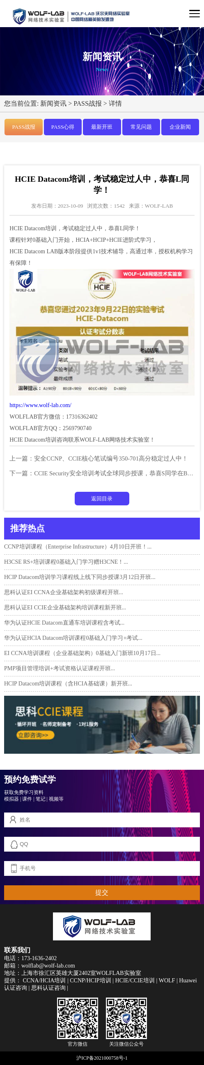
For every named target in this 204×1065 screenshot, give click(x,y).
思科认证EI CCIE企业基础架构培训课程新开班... (65, 607)
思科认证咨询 (48, 988)
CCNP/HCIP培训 (90, 980)
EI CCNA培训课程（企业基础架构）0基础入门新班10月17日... (82, 653)
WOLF (167, 980)
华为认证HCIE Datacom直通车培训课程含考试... (64, 623)
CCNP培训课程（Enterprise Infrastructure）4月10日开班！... (77, 547)
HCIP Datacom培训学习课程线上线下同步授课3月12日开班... (80, 577)
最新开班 (101, 127)
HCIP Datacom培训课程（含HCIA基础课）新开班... (68, 684)
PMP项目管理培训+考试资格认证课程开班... (59, 668)
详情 (115, 103)
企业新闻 (180, 127)
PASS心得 (62, 127)
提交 (101, 892)
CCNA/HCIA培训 (44, 980)
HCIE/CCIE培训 (134, 980)
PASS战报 (87, 103)
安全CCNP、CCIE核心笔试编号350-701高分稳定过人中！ (111, 458)
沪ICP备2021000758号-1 (102, 1058)
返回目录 (101, 498)
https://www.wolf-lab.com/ (40, 405)
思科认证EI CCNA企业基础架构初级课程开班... (63, 592)
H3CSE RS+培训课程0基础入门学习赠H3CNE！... (66, 562)
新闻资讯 (53, 103)
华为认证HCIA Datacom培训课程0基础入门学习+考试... (73, 638)
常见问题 (141, 127)
